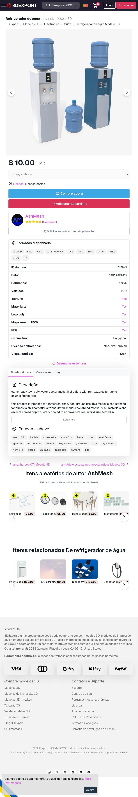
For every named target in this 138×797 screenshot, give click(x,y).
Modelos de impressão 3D (21, 713)
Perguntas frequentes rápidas (90, 719)
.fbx (29, 271)
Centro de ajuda (82, 713)
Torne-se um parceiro (17, 737)
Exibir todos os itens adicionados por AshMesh (69, 502)
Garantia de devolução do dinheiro (93, 749)
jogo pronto (108, 463)
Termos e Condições (85, 743)
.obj (39, 271)
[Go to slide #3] (72, 165)
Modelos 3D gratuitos (18, 719)
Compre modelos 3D (21, 701)
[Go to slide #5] (118, 165)
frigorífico (65, 463)
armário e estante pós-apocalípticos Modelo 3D (93, 484)
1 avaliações (49, 241)
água (80, 457)
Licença (77, 725)
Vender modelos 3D (17, 731)
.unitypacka (55, 271)
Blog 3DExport (13, 743)
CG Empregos (13, 749)
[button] (124, 537)
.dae (70, 271)
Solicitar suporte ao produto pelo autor (69, 251)
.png (90, 271)
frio (95, 463)
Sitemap (123, 772)
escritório (19, 457)
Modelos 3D (12, 707)
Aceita (90, 790)
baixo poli (60, 469)
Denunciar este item (71, 383)
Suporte (77, 707)
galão (31, 469)
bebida (34, 457)
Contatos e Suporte (88, 701)
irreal (91, 457)
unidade (45, 469)
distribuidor (34, 463)
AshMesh (34, 236)
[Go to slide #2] (49, 165)
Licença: (18, 204)
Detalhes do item (21, 392)
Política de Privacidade (86, 737)
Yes (124, 318)
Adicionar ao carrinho (69, 223)
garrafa (75, 469)
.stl (80, 271)
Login (109, 5)
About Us (12, 649)
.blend (17, 271)
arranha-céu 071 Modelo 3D (31, 484)
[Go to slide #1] (26, 165)
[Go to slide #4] (95, 165)
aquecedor (49, 457)
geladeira (82, 463)
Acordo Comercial (83, 731)
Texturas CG (12, 725)
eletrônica (105, 457)
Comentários (43, 392)
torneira (18, 469)
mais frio (66, 457)
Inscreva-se (126, 5)
